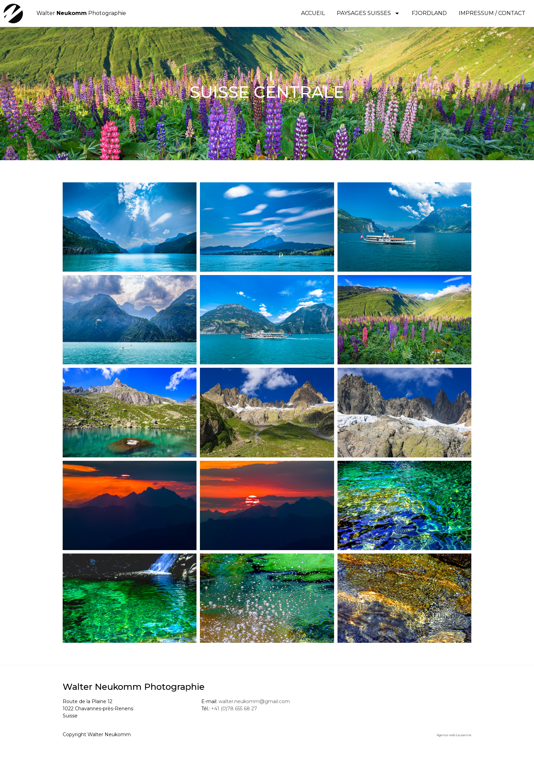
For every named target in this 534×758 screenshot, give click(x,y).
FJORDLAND (429, 13)
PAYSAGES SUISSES (368, 13)
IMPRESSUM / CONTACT (492, 13)
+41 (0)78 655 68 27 (234, 711)
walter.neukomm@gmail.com (254, 704)
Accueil (313, 13)
